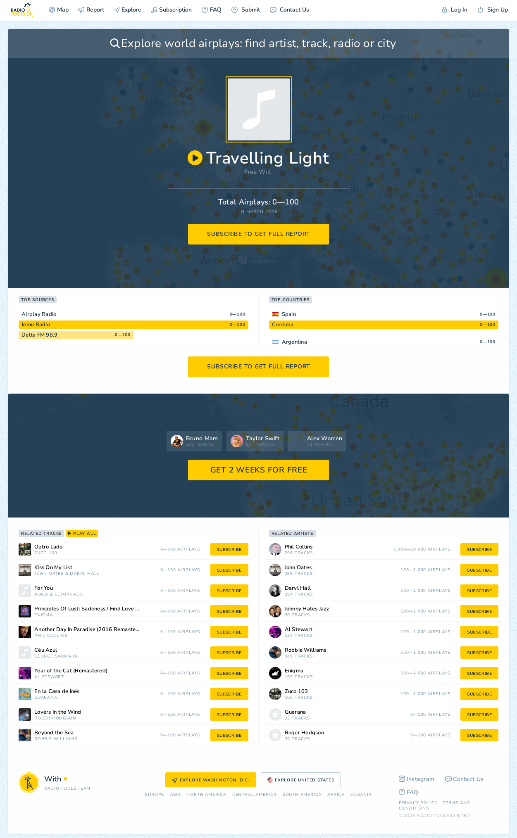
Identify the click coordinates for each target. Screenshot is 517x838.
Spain (289, 314)
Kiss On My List (53, 567)
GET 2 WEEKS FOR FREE (258, 470)
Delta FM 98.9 (39, 335)
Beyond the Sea (54, 733)
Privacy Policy (418, 803)
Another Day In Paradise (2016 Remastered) (90, 629)
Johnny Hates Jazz (307, 609)
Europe (154, 795)
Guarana (45, 698)
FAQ (212, 10)
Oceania (361, 795)
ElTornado (69, 594)
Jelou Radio (35, 324)
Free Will (257, 172)
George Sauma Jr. (56, 656)
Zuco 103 (45, 553)
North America (206, 795)
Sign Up (492, 10)
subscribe (229, 550)
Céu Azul (45, 650)
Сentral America (254, 795)
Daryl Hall (85, 574)
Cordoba (283, 324)
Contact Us (289, 10)
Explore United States (300, 780)
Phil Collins (51, 636)
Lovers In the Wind (57, 712)
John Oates (49, 574)
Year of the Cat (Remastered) (70, 671)
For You (43, 588)
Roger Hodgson (55, 718)
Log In (454, 10)
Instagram (417, 779)
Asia (175, 795)
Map (59, 10)
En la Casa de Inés (57, 691)
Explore (127, 10)
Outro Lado (48, 547)
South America (302, 795)
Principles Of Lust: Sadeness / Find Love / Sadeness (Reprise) (97, 609)
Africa (336, 795)
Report (91, 10)
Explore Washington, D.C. (211, 780)
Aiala (41, 594)
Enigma (43, 615)
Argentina (294, 342)
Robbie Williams (55, 739)
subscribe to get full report (258, 234)
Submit (245, 10)
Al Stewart (49, 677)
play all (82, 534)
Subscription (171, 10)
